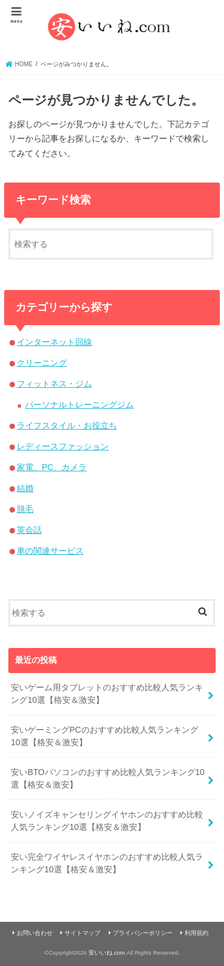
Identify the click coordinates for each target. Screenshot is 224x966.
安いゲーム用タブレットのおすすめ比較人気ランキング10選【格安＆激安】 (107, 694)
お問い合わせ (35, 933)
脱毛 (25, 509)
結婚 (25, 488)
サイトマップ (82, 933)
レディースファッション (63, 446)
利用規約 (196, 933)
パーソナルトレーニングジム (79, 404)
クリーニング (42, 363)
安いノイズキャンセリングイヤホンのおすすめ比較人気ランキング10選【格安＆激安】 (107, 821)
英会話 (29, 530)
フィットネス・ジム (54, 383)
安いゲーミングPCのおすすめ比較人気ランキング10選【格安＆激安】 (104, 736)
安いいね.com (106, 952)
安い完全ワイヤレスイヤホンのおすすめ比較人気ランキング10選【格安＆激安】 (107, 863)
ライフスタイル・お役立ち (67, 425)
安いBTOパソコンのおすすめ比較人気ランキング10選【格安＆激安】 (107, 778)
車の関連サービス (50, 550)
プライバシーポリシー (143, 933)
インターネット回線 (54, 342)
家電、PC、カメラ (52, 467)
